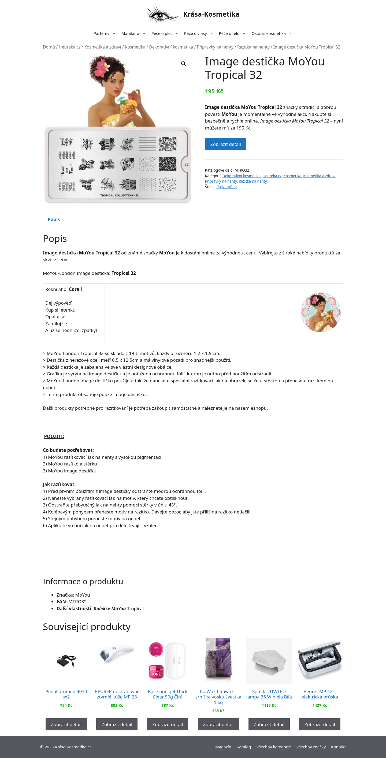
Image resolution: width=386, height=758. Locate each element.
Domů (49, 47)
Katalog (244, 746)
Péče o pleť (166, 33)
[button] (183, 64)
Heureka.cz (69, 47)
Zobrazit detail (225, 144)
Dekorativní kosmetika (171, 47)
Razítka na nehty (253, 47)
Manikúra (135, 33)
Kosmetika (135, 47)
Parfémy (106, 33)
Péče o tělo (234, 33)
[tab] (54, 219)
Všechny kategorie (274, 746)
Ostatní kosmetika (273, 33)
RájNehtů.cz (227, 186)
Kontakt (338, 746)
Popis (54, 219)
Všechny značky (311, 746)
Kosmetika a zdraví (102, 47)
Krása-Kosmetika (211, 14)
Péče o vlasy (200, 33)
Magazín (223, 746)
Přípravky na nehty (215, 47)
